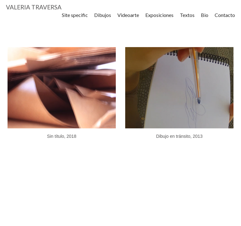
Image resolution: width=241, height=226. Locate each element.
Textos (187, 19)
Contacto (225, 19)
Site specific (75, 19)
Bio (204, 19)
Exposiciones (159, 19)
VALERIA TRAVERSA (34, 9)
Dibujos (102, 19)
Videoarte (128, 19)
